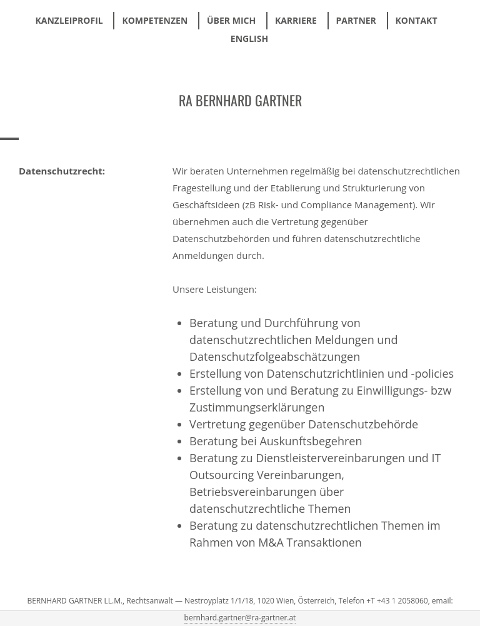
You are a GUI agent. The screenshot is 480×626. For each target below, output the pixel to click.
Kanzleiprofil (68, 20)
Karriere (296, 20)
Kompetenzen (155, 20)
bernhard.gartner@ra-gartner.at (240, 617)
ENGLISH (249, 38)
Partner (356, 20)
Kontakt (417, 20)
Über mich (231, 20)
